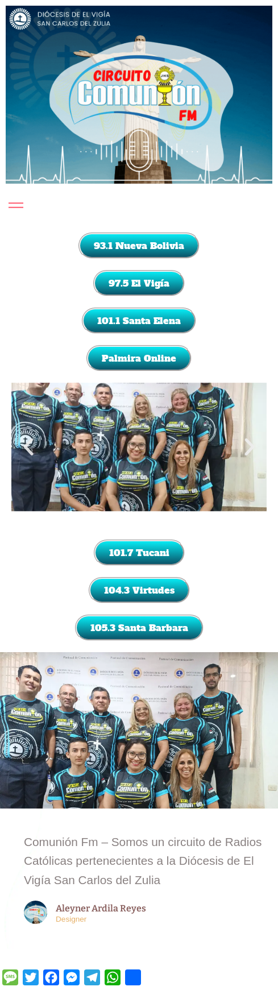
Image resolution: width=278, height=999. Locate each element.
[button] (28, 447)
